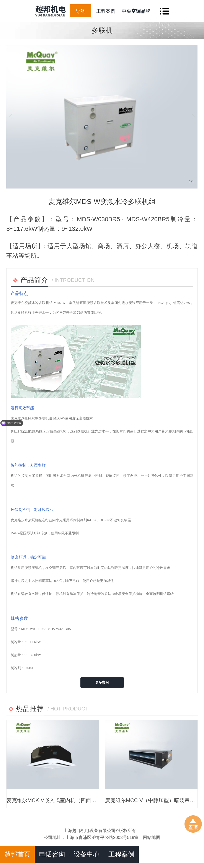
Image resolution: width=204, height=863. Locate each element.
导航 (80, 11)
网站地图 (151, 837)
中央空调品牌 (136, 11)
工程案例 (105, 11)
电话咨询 (52, 854)
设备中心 (87, 854)
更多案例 (102, 682)
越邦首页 (17, 854)
